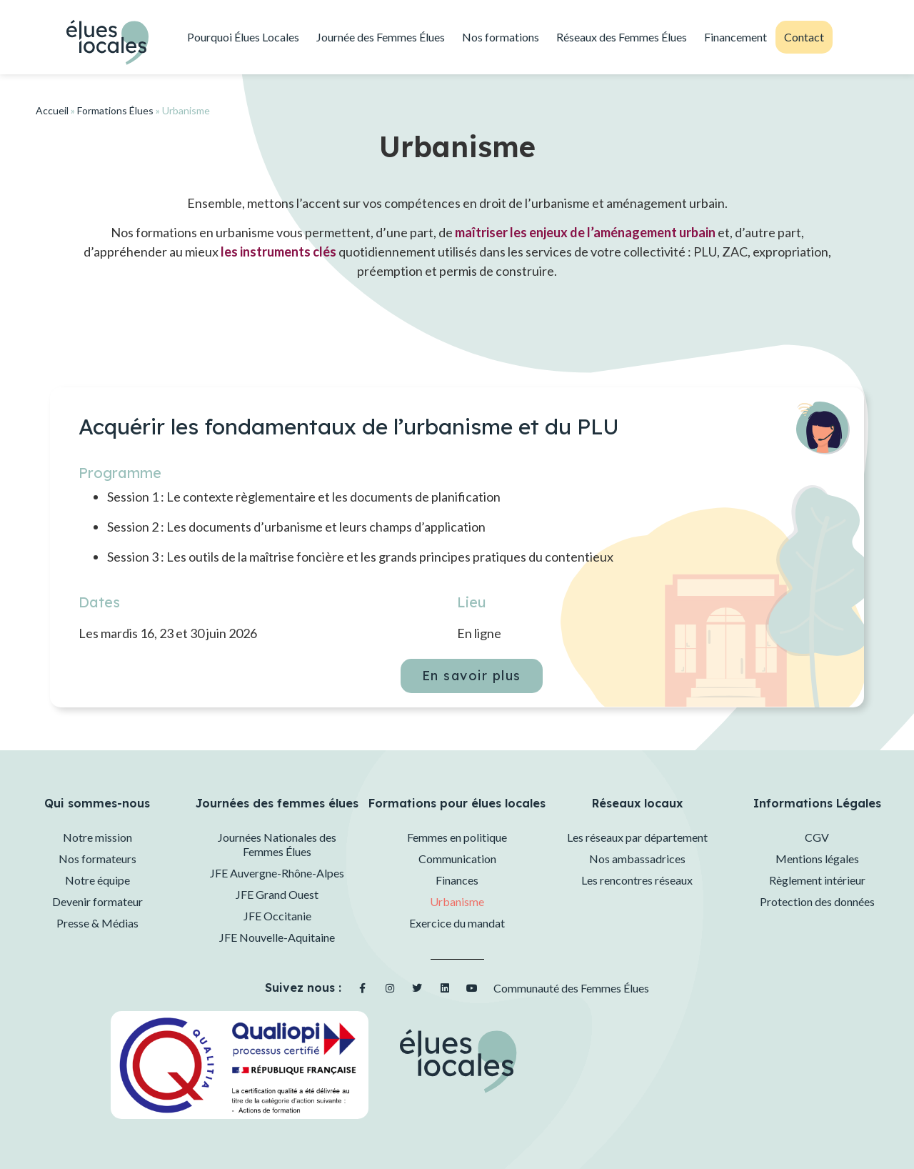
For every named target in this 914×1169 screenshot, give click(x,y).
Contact (804, 37)
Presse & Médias (97, 923)
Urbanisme (457, 901)
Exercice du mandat (457, 923)
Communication (457, 858)
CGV (817, 837)
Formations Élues (115, 110)
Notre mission (97, 837)
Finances (457, 880)
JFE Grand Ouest (277, 894)
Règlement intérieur (817, 880)
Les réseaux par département (637, 837)
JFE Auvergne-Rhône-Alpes (277, 873)
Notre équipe (97, 880)
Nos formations (500, 37)
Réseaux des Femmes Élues (621, 37)
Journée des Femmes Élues (380, 37)
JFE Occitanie (277, 915)
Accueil (52, 110)
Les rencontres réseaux (637, 880)
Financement (735, 37)
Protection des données (817, 901)
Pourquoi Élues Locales (243, 37)
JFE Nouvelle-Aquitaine (277, 937)
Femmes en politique (457, 837)
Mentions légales (817, 858)
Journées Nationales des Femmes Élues (277, 844)
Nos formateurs (97, 858)
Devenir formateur (97, 901)
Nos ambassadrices (637, 858)
